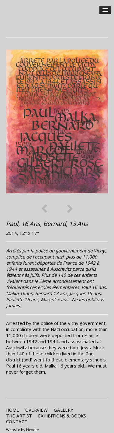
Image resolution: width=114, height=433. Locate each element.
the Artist (19, 416)
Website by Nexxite (22, 429)
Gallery (63, 410)
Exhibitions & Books (62, 416)
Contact (16, 421)
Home (12, 410)
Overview (36, 410)
